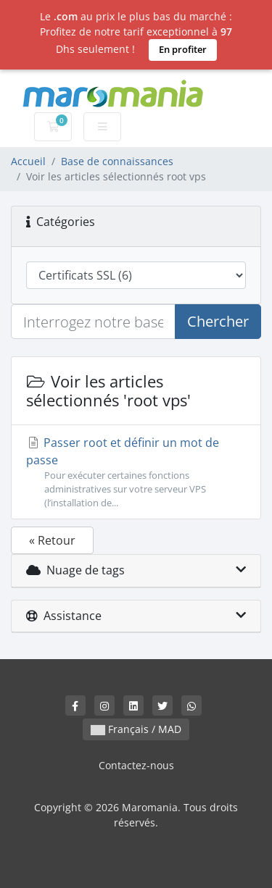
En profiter (183, 49)
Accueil (28, 161)
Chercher (218, 321)
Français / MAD (136, 729)
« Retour (52, 540)
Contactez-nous (136, 765)
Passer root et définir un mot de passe (136, 473)
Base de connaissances (117, 161)
